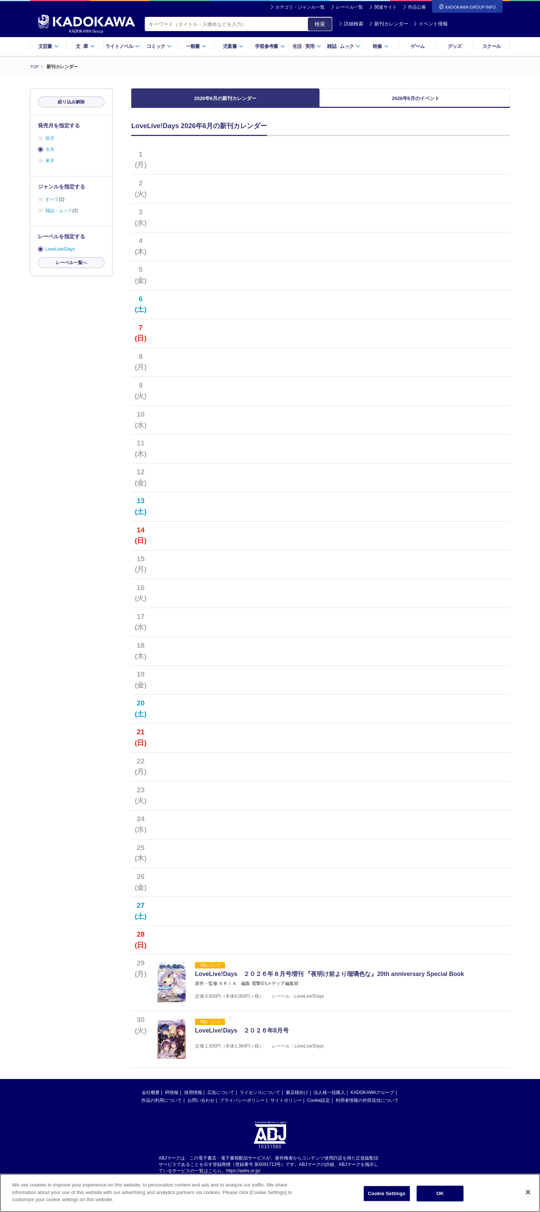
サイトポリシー (286, 1109)
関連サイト (385, 7)
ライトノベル (122, 46)
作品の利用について (161, 1109)
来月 (49, 160)
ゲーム (417, 46)
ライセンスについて (260, 1101)
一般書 (196, 46)
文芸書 (48, 46)
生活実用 (306, 46)
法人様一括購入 (329, 1101)
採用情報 (193, 1101)
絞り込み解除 (71, 102)
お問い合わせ (201, 1109)
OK (440, 1195)
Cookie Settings (386, 1195)
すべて (52, 199)
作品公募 (417, 7)
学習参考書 (270, 46)
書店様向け (297, 1101)
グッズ (455, 46)
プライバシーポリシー (242, 1109)
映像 (381, 46)
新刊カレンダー (388, 24)
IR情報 (171, 1101)
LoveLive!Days (60, 249)
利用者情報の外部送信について (367, 1109)
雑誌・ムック (58, 210)
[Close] (528, 1194)
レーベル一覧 (349, 7)
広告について (220, 1101)
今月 (49, 149)
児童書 (233, 46)
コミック (159, 46)
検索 (320, 24)
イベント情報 (430, 24)
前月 (49, 138)
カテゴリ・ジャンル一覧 (300, 7)
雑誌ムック (343, 46)
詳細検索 (351, 24)
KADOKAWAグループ (372, 1101)
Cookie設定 (318, 1109)
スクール (491, 46)
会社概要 (151, 1101)
